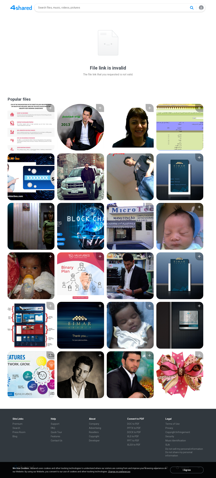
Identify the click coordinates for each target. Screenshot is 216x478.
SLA (167, 444)
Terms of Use (172, 424)
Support (55, 424)
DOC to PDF (133, 424)
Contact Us (56, 440)
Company (94, 424)
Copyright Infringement (177, 432)
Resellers (94, 432)
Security (169, 436)
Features (55, 436)
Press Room (19, 432)
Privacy (169, 428)
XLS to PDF (133, 436)
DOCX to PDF (134, 432)
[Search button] (192, 8)
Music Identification (175, 440)
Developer (94, 440)
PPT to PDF (133, 440)
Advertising (95, 428)
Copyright (94, 436)
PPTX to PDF (134, 428)
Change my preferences (119, 471)
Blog (15, 436)
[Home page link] (21, 7)
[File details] (31, 127)
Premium (17, 424)
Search (16, 428)
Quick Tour (56, 432)
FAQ (53, 428)
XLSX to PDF (133, 444)
